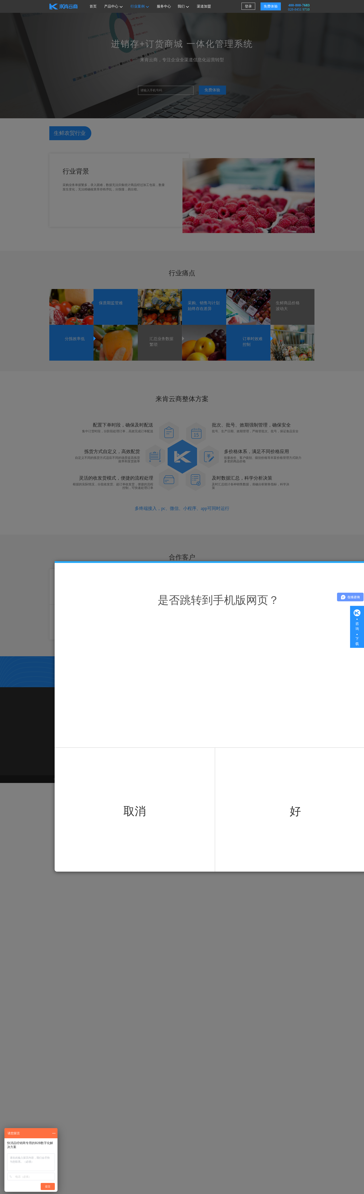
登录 (248, 6)
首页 (93, 6)
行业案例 (139, 6)
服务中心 (164, 6)
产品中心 (113, 6)
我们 (183, 6)
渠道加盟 (204, 6)
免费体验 (271, 6)
